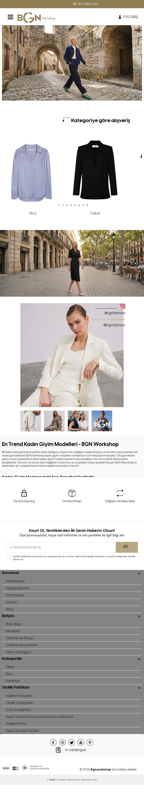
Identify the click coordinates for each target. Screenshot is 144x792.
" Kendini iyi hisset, (108, 322)
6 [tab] (79, 205)
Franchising (15, 596)
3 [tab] (67, 205)
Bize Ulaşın (14, 626)
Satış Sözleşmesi (19, 716)
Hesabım (13, 633)
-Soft (51, 787)
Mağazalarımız (18, 589)
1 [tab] (58, 205)
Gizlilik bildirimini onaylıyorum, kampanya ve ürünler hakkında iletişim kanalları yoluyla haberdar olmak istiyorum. (74, 558)
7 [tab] (83, 205)
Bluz (9, 678)
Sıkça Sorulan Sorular (23, 737)
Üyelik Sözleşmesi (19, 708)
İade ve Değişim (18, 656)
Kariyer (11, 603)
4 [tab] (71, 205)
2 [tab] (62, 205)
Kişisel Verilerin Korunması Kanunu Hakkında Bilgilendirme (41, 726)
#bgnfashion (114, 313)
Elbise (10, 671)
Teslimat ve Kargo (20, 641)
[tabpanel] (33, 175)
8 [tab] (87, 205)
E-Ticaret (60, 786)
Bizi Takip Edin (85, 4)
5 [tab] (75, 205)
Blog (9, 611)
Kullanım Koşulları (19, 701)
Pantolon (13, 686)
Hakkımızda (15, 581)
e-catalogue (75, 757)
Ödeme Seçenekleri (22, 648)
